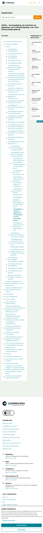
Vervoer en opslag (10, 299)
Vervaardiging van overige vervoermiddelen (15, 264)
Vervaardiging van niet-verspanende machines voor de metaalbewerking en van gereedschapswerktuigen (17, 243)
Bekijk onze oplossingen (11, 458)
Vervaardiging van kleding (15, 63)
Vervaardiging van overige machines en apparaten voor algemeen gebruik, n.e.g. (18, 226)
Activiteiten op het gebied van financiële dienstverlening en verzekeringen (13, 328)
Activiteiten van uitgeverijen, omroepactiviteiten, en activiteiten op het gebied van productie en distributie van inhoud (15, 308)
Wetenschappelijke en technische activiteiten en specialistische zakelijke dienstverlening (14, 338)
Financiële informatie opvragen (11, 429)
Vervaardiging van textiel (14, 60)
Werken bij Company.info (9, 499)
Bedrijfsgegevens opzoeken (10, 426)
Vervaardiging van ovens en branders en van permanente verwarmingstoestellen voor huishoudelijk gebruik (19, 163)
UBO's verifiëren (7, 440)
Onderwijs (8, 354)
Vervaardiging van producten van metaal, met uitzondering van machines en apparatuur (15, 126)
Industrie (7, 46)
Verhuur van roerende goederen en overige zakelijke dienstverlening (14, 344)
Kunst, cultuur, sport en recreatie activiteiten (14, 360)
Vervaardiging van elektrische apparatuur (15, 138)
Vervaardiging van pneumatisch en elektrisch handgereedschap (18, 191)
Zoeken (37, 17)
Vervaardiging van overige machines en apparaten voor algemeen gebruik (17, 154)
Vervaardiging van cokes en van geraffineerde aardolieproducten (16, 96)
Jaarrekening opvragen (9, 434)
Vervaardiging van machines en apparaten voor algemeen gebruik (16, 148)
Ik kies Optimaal (21, 525)
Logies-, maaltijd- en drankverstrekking (10, 302)
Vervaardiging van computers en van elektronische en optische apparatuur (16, 133)
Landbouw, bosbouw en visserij (13, 41)
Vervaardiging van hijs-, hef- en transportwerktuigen (18, 172)
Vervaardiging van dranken (15, 53)
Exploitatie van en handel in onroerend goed (12, 333)
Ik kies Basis (21, 530)
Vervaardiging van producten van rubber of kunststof (15, 112)
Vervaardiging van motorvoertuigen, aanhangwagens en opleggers (16, 259)
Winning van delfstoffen (11, 44)
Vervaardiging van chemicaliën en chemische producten (16, 101)
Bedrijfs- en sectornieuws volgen (11, 437)
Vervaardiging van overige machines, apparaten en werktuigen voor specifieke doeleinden (17, 252)
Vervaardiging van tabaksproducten (12, 57)
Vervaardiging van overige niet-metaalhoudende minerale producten (16, 117)
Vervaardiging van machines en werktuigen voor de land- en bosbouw (17, 235)
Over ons (5, 497)
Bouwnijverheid (9, 294)
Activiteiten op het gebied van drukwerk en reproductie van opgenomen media (15, 90)
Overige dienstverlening (11, 363)
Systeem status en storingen (10, 504)
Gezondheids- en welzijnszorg (13, 356)
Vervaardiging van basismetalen (16, 122)
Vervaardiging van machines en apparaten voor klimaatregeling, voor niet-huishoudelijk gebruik (18, 201)
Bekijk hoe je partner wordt (11, 488)
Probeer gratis (32, 2)
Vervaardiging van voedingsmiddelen (13, 50)
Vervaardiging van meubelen (15, 268)
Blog (4, 502)
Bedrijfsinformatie (7, 423)
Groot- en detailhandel (11, 296)
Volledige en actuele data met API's (12, 443)
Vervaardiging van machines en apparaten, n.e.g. (16, 142)
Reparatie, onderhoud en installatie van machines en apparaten (15, 277)
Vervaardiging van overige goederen (15, 271)
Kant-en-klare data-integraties (10, 446)
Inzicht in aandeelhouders (9, 432)
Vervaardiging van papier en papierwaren (15, 84)
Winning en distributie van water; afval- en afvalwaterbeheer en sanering (14, 289)
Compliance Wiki (7, 449)
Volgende (40, 121)
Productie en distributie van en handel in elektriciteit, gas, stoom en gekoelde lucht (14, 283)
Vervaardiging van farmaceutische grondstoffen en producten (16, 107)
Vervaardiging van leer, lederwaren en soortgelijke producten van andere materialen (15, 68)
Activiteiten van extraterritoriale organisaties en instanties (13, 377)
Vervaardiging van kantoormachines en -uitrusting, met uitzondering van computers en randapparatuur (19, 181)
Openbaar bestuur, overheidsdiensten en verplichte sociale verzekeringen (13, 349)
